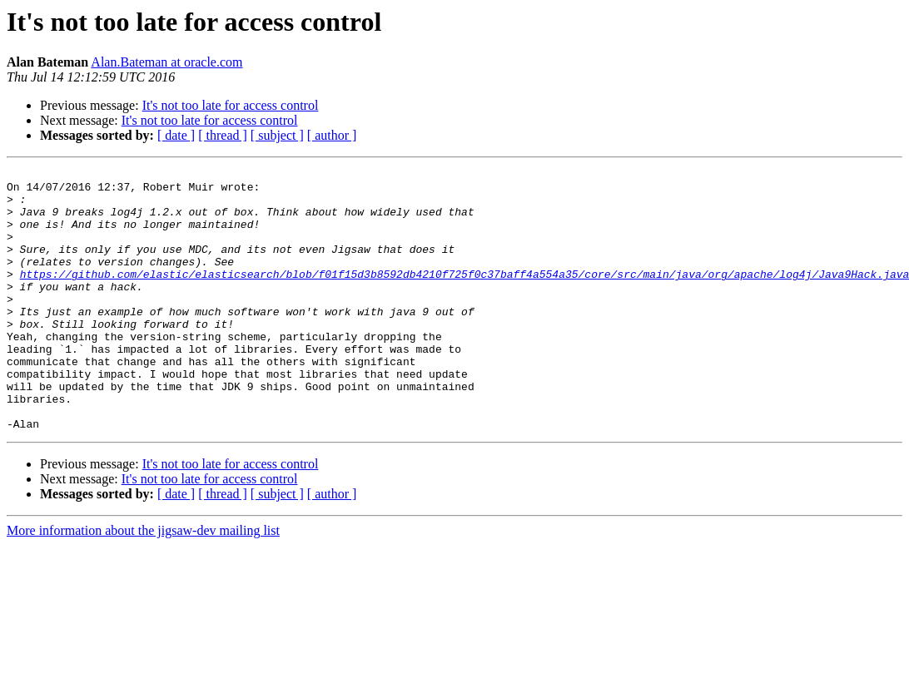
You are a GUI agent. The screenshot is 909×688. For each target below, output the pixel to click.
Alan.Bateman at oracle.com (166, 62)
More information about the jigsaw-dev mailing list (143, 583)
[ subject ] (277, 135)
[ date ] (176, 135)
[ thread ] (222, 135)
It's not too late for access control (230, 105)
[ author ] (332, 135)
